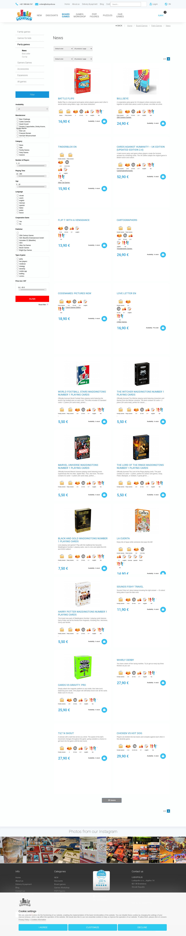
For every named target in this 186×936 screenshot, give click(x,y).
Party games (156, 26)
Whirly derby (125, 659)
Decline (142, 927)
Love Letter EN (126, 293)
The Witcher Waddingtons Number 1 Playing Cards (140, 393)
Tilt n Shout (66, 733)
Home (129, 26)
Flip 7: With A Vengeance (74, 220)
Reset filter (42, 305)
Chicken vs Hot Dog (129, 733)
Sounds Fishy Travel (130, 586)
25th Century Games (124, 117)
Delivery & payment (24, 884)
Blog (17, 887)
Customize (92, 927)
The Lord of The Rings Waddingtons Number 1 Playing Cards (140, 466)
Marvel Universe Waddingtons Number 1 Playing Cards (78, 466)
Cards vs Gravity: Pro (72, 684)
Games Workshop (61, 887)
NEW (56, 877)
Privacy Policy (24, 920)
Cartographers (127, 220)
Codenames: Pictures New (74, 293)
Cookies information (38, 920)
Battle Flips (66, 98)
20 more (112, 800)
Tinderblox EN (67, 146)
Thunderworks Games (124, 249)
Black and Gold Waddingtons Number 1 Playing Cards (82, 540)
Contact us (20, 891)
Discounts (58, 881)
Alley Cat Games (64, 182)
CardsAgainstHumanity (125, 171)
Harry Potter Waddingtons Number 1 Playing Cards (82, 613)
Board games (142, 26)
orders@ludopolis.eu (47, 4)
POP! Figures (59, 891)
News (168, 26)
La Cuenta (123, 538)
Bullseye (123, 98)
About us (19, 881)
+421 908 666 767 (26, 4)
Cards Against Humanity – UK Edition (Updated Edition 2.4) (141, 148)
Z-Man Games (122, 322)
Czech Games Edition (73, 307)
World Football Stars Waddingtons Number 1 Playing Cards (82, 393)
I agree (43, 927)
